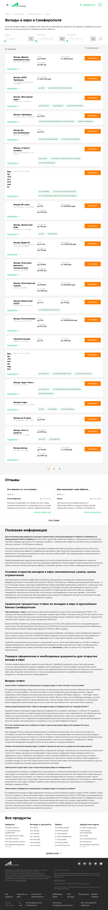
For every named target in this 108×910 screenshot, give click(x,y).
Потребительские (12, 828)
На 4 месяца (34, 837)
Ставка (7, 34)
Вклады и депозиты (34, 14)
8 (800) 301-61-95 (59, 880)
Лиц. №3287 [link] (25, 246)
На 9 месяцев (35, 845)
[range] (19, 38)
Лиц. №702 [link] (26, 353)
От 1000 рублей (61, 834)
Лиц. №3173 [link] (28, 229)
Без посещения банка (88, 839)
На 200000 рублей (62, 845)
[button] (7, 5)
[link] (79, 864)
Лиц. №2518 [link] (28, 321)
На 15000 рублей (61, 842)
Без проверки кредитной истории (14, 846)
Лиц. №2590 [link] (27, 101)
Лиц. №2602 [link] (31, 117)
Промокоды (83, 894)
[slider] (19, 41)
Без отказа (84, 836)
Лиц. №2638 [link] (29, 420)
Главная (7, 14)
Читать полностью (42, 512)
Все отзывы (54, 520)
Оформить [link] (92, 58)
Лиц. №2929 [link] (24, 135)
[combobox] (93, 48)
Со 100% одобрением (63, 837)
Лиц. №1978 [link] (17, 84)
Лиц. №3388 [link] (30, 207)
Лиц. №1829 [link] (23, 288)
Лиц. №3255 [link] (25, 62)
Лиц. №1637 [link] (25, 450)
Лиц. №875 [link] (25, 171)
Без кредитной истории (14, 836)
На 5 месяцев (35, 839)
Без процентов (85, 842)
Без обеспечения (12, 839)
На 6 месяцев (35, 842)
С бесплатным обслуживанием (86, 832)
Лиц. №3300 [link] (28, 305)
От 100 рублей (60, 839)
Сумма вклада (40, 34)
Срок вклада (71, 34)
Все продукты (19, 14)
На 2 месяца (34, 831)
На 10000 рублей (61, 831)
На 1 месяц (34, 828)
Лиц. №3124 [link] (23, 385)
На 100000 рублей (62, 828)
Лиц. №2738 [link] (24, 270)
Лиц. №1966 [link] (24, 341)
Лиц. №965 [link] (31, 404)
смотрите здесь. (21, 880)
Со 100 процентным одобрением (12, 832)
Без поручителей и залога (15, 842)
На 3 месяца (34, 834)
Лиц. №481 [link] (26, 435)
